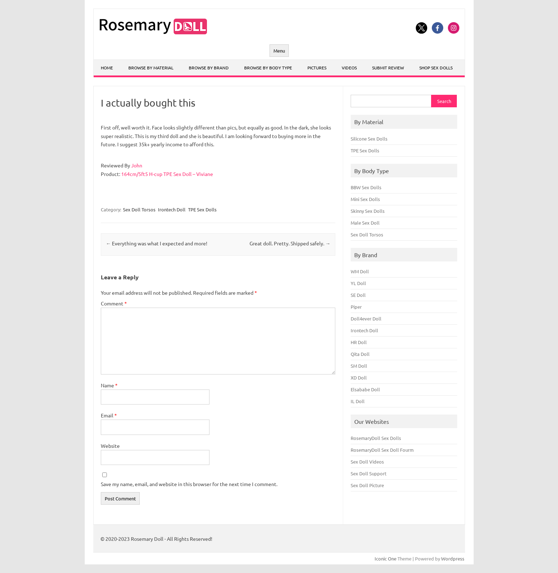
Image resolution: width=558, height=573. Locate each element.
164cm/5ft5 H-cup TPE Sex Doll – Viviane (167, 174)
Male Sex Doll (365, 223)
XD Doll (359, 377)
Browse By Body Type (268, 67)
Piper (356, 307)
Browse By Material (150, 67)
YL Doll (358, 283)
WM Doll (360, 271)
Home (107, 67)
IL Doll (358, 401)
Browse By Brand (209, 67)
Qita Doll (360, 354)
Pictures (316, 67)
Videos (349, 67)
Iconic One (385, 558)
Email (109, 415)
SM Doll (359, 366)
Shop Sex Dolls (436, 67)
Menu (279, 51)
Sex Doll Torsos (139, 209)
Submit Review (388, 67)
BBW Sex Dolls (366, 187)
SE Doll (358, 295)
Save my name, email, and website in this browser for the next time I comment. (189, 484)
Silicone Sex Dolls (369, 139)
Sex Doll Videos (367, 462)
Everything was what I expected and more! (156, 243)
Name (109, 385)
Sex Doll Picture (367, 485)
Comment (114, 303)
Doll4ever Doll (366, 318)
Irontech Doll (172, 209)
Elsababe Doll (365, 389)
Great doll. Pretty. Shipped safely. (290, 243)
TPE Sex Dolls (202, 209)
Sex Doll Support (368, 473)
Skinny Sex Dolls (368, 211)
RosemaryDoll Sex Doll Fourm (382, 450)
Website (110, 445)
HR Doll (359, 342)
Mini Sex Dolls (365, 199)
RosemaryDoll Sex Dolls (376, 438)
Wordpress (452, 558)
